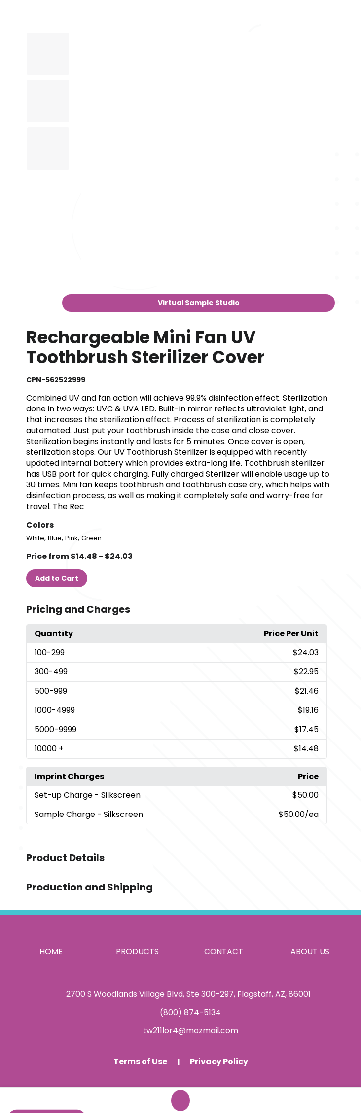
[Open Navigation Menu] (344, 12)
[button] (180, 609)
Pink (71, 538)
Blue (55, 538)
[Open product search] (323, 12)
